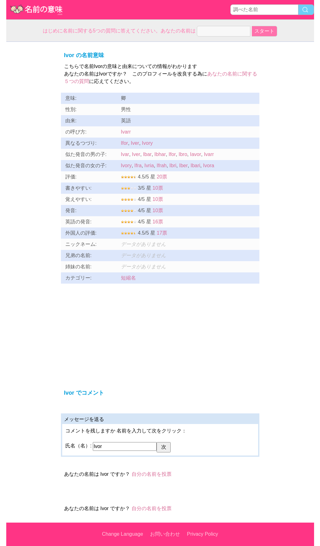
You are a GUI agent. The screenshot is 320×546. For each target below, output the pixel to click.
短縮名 (128, 277)
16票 (157, 221)
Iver (135, 143)
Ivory (147, 143)
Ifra (138, 165)
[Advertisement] (31, 135)
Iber (183, 165)
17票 (162, 233)
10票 (157, 188)
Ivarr (126, 131)
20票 (162, 176)
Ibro (182, 154)
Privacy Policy (202, 534)
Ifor (124, 143)
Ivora (208, 165)
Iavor (195, 154)
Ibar (147, 154)
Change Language (122, 534)
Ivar (125, 154)
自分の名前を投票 (152, 474)
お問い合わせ (165, 534)
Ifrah (162, 165)
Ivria (149, 165)
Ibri (172, 165)
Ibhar (160, 154)
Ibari (195, 165)
